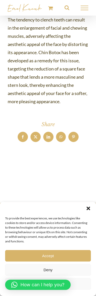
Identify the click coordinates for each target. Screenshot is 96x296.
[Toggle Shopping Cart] (50, 8)
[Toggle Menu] (84, 8)
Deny (48, 270)
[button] (88, 208)
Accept (48, 256)
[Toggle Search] (67, 7)
